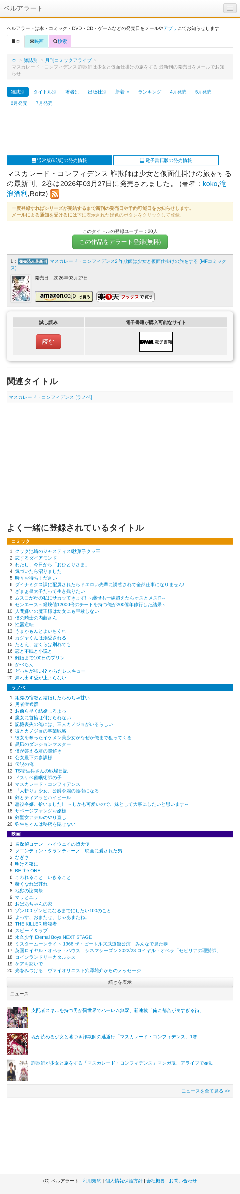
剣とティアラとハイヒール (43, 797)
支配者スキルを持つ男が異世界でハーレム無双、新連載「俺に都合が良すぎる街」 (117, 1010)
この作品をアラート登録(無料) (120, 242)
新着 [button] (122, 91)
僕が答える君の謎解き (38, 751)
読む (48, 341)
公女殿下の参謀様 (33, 757)
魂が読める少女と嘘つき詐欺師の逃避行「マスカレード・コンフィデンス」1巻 (114, 1036)
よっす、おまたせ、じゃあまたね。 (52, 917)
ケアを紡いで (29, 963)
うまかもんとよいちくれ (40, 631)
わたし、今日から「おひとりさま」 (52, 564)
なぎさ (22, 857)
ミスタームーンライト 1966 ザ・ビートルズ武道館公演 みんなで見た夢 (91, 943)
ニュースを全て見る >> (205, 1091)
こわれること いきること (43, 877)
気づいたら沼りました (38, 571)
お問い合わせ (183, 1180)
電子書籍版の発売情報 (166, 160)
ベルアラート (23, 8)
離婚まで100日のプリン (40, 657)
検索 (60, 41)
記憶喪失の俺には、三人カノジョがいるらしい (64, 724)
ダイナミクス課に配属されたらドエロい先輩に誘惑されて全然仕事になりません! (99, 584)
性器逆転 (24, 624)
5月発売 (203, 91)
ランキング (149, 91)
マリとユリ (26, 897)
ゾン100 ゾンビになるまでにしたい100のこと (63, 910)
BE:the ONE (27, 870)
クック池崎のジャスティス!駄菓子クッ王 (57, 551)
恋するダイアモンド (36, 558)
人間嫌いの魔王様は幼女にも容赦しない (57, 611)
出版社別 (97, 91)
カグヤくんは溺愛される (40, 637)
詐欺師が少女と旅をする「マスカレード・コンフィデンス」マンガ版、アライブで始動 (122, 1063)
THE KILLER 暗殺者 (36, 924)
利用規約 (92, 1180)
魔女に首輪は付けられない (43, 717)
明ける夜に (26, 864)
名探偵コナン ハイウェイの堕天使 (52, 844)
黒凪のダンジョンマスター (43, 744)
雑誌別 (31, 60)
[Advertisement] (117, 132)
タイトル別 (45, 91)
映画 (37, 41)
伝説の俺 (24, 764)
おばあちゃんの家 (33, 904)
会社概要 (155, 1180)
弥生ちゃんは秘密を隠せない (45, 824)
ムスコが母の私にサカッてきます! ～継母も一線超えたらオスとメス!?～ (90, 597)
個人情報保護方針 (124, 1180)
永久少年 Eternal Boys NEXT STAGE (53, 937)
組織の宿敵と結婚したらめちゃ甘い (52, 697)
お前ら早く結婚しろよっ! (41, 711)
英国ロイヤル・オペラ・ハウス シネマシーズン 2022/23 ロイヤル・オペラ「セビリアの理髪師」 (118, 950)
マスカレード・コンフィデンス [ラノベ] (50, 397)
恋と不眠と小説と (33, 651)
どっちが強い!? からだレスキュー (50, 671)
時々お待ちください (36, 578)
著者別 (72, 91)
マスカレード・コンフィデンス (47, 784)
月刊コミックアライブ (68, 60)
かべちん (24, 664)
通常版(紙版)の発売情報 (59, 160)
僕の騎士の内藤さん (36, 617)
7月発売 (44, 103)
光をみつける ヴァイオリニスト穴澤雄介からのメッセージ (78, 970)
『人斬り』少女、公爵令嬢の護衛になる (57, 790)
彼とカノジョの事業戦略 (40, 731)
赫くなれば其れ (31, 884)
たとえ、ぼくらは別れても (43, 644)
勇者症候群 (26, 704)
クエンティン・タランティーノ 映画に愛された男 (68, 850)
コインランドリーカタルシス (45, 957)
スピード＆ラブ (31, 930)
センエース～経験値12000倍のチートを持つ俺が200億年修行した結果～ (90, 604)
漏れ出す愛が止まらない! (41, 677)
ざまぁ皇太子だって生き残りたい (50, 591)
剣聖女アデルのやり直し (40, 817)
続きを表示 (120, 982)
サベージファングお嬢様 (40, 810)
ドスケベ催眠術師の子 (38, 777)
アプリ (170, 28)
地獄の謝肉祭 (29, 890)
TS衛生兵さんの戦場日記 (41, 770)
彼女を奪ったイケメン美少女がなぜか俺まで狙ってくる (73, 737)
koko (210, 183)
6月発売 (19, 103)
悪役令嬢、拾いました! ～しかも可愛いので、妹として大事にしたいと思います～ (102, 804)
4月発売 (178, 91)
